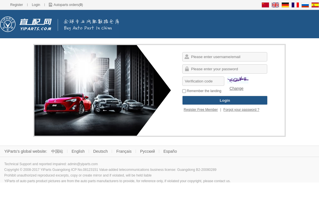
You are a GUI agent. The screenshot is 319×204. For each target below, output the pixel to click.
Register (16, 5)
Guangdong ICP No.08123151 (75, 170)
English (78, 151)
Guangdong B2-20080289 (196, 170)
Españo (170, 151)
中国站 (57, 151)
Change (236, 88)
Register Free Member (201, 110)
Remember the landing (201, 91)
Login (36, 5)
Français (124, 151)
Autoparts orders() (68, 5)
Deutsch (100, 151)
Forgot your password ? (241, 110)
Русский (147, 151)
